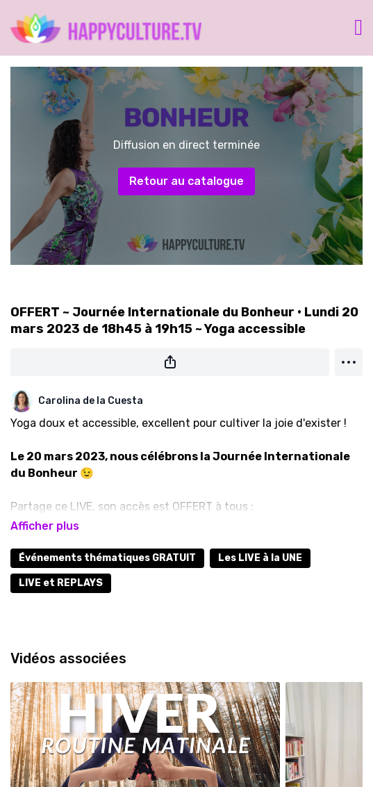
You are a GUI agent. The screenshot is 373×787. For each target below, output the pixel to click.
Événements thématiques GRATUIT (107, 558)
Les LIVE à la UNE (260, 558)
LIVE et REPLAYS (61, 583)
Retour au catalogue (186, 181)
